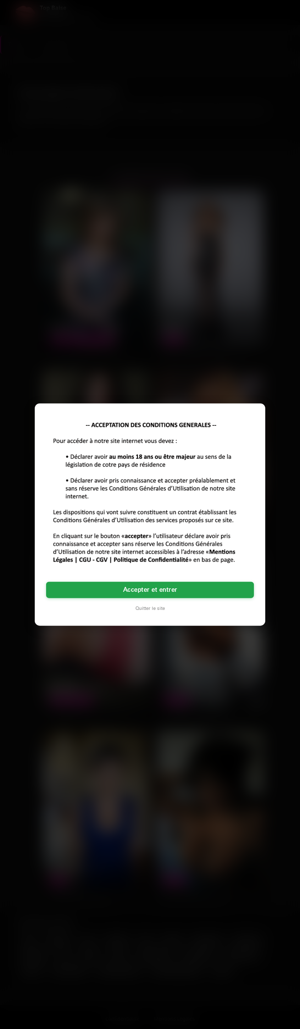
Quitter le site (150, 608)
